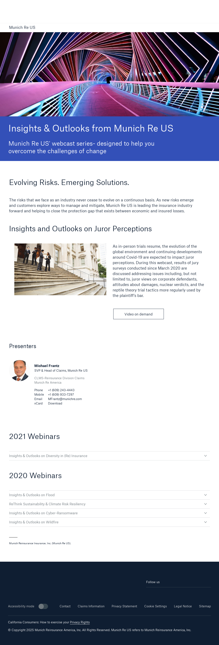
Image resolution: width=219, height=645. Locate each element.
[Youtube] (162, 593)
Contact (65, 606)
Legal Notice (183, 606)
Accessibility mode (28, 606)
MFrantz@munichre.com (65, 399)
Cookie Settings (155, 606)
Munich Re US (22, 27)
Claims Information (91, 606)
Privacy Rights (80, 622)
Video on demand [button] (138, 314)
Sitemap (205, 606)
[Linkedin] (151, 593)
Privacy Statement (124, 606)
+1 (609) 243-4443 (61, 390)
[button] (207, 28)
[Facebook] (173, 593)
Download (55, 403)
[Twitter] (184, 593)
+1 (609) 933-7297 (61, 394)
